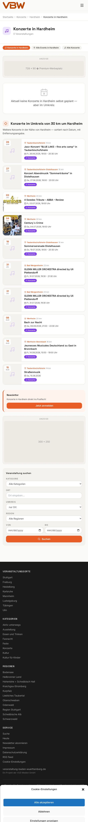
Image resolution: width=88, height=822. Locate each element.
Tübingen (8, 605)
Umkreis (11, 502)
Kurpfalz (7, 690)
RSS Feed (8, 757)
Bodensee (8, 672)
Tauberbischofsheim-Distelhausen (42, 169)
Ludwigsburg (10, 600)
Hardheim (35, 17)
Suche (6, 733)
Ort (8, 490)
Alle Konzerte (72, 47)
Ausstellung (9, 629)
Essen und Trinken (13, 634)
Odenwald (8, 704)
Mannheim (8, 596)
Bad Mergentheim (35, 265)
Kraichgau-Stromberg (14, 686)
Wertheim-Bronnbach (36, 342)
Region (10, 513)
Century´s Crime (33, 222)
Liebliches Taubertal (14, 695)
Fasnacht (8, 638)
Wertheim (31, 196)
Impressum (9, 747)
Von (8, 525)
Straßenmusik (32, 372)
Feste (6, 643)
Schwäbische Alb (12, 714)
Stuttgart (8, 577)
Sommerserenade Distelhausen (42, 246)
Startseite (8, 17)
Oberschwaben (11, 700)
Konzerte (21, 17)
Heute (6, 738)
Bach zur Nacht (33, 322)
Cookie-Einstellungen (14, 761)
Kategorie (12, 478)
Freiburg (7, 582)
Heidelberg (9, 586)
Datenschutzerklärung (15, 752)
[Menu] (82, 5)
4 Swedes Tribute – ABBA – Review (44, 199)
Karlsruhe (8, 591)
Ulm (5, 610)
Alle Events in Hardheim (46, 47)
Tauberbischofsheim (36, 143)
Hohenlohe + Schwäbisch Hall (19, 681)
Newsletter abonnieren (15, 743)
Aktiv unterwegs (12, 624)
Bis (46, 525)
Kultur (6, 652)
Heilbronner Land (12, 676)
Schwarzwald (10, 718)
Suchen (44, 539)
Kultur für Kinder (11, 657)
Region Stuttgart (12, 709)
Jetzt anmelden (44, 405)
